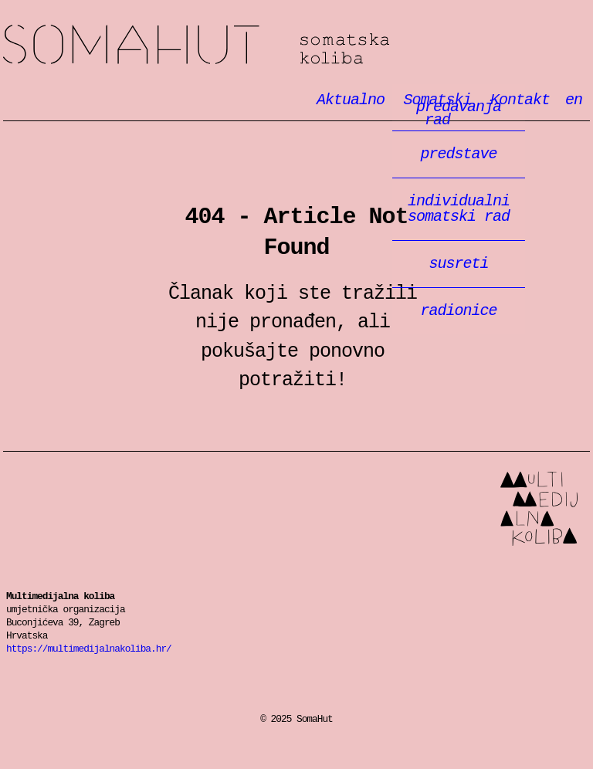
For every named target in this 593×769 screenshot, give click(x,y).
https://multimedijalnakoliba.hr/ (88, 649)
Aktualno (351, 100)
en (573, 100)
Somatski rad (437, 110)
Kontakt (520, 100)
